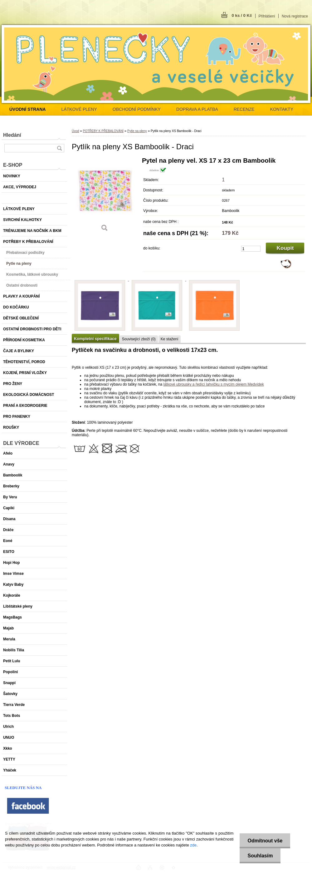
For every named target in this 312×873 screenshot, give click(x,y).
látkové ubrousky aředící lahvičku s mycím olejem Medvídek (213, 384)
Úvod (75, 131)
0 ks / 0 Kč (242, 15)
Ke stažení (169, 339)
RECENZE (244, 109)
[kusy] (251, 249)
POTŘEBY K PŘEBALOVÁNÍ (103, 131)
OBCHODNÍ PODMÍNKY (137, 109)
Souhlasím (260, 855)
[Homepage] (28, 109)
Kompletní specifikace (95, 338)
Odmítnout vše (264, 840)
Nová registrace (295, 16)
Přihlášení (267, 16)
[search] (59, 148)
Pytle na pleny (137, 131)
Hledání (12, 135)
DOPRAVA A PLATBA (197, 109)
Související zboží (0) (139, 339)
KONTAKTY (281, 109)
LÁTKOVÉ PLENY (79, 109)
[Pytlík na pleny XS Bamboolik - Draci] (104, 196)
